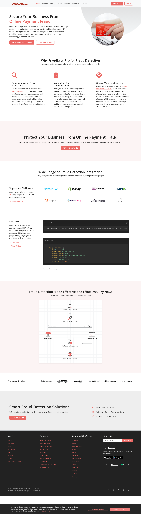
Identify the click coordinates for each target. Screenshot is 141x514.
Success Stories (16, 381)
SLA (29, 490)
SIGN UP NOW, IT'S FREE (22, 42)
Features (11, 443)
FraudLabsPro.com (21, 488)
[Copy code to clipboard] (127, 223)
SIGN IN (128, 4)
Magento (75, 452)
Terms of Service (13, 490)
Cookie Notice (36, 490)
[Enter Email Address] (113, 440)
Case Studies (44, 455)
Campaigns (43, 461)
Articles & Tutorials (46, 446)
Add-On (10, 455)
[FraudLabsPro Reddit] (113, 490)
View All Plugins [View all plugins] (16, 201)
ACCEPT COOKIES (119, 509)
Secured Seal (44, 449)
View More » (76, 477)
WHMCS (74, 449)
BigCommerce (76, 458)
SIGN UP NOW (70, 148)
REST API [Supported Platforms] (14, 221)
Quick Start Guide (45, 440)
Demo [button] (60, 4)
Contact (85, 4)
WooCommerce (77, 446)
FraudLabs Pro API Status (48, 465)
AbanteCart (75, 461)
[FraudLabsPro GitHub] (118, 490)
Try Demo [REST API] (14, 242)
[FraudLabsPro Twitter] (108, 490)
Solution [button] (45, 4)
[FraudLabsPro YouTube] (123, 490)
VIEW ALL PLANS (45, 42)
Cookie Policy (46, 511)
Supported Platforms (21, 188)
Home (38, 4)
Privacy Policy (23, 490)
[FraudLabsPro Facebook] (103, 490)
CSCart (74, 465)
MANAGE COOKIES (98, 509)
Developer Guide (45, 443)
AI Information (44, 468)
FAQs (10, 452)
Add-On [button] (67, 4)
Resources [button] (75, 4)
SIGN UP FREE (18, 418)
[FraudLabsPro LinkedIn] (128, 490)
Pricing (52, 4)
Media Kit (43, 452)
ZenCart (74, 474)
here (62, 269)
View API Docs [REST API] (15, 246)
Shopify (74, 443)
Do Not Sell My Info (14, 461)
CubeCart (75, 468)
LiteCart (74, 471)
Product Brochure (45, 458)
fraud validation (18, 91)
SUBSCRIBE (127, 440)
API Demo (11, 449)
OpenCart (75, 440)
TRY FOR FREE (117, 4)
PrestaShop (75, 455)
